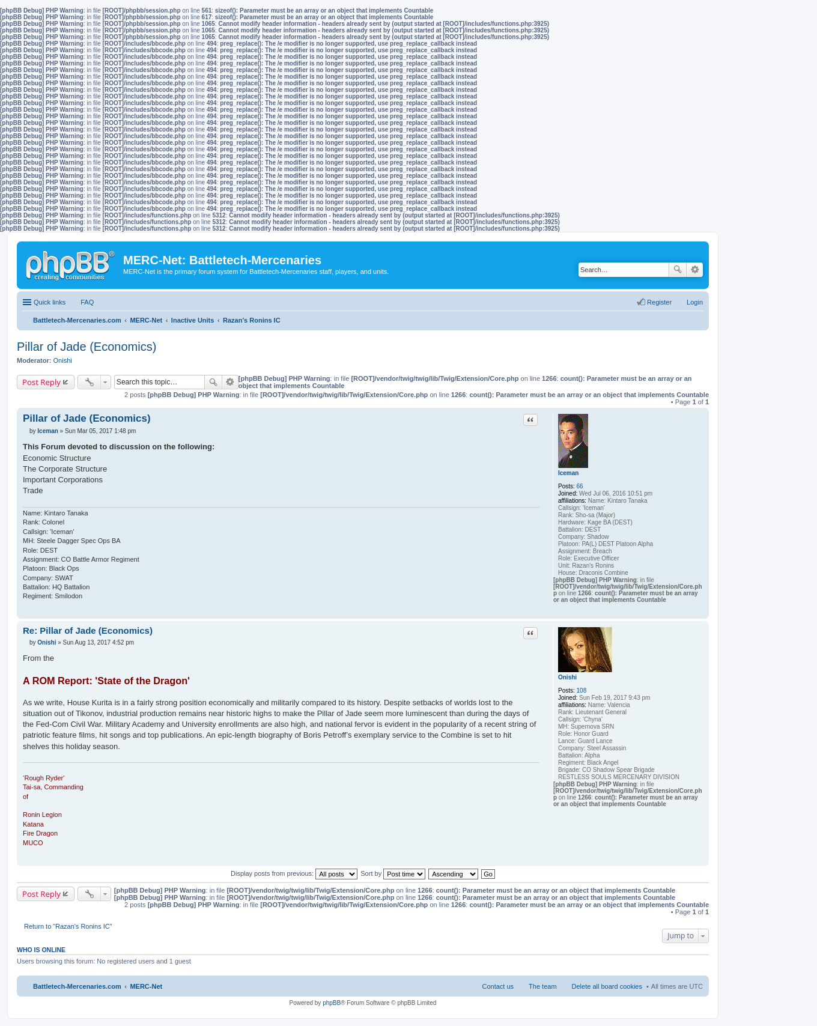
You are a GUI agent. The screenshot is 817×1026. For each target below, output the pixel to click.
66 (580, 486)
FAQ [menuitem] (87, 302)
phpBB (332, 1003)
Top (699, 612)
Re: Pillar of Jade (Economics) (88, 630)
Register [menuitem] (659, 302)
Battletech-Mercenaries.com (77, 986)
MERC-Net (146, 986)
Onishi (62, 360)
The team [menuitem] (542, 986)
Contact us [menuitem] (498, 986)
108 (582, 690)
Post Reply (41, 382)
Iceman (568, 473)
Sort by (392, 873)
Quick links (49, 302)
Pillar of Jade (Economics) (86, 346)
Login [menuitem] (695, 302)
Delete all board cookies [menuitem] (607, 986)
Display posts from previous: (294, 873)
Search (678, 270)
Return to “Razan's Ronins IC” (68, 926)
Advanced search (695, 270)
